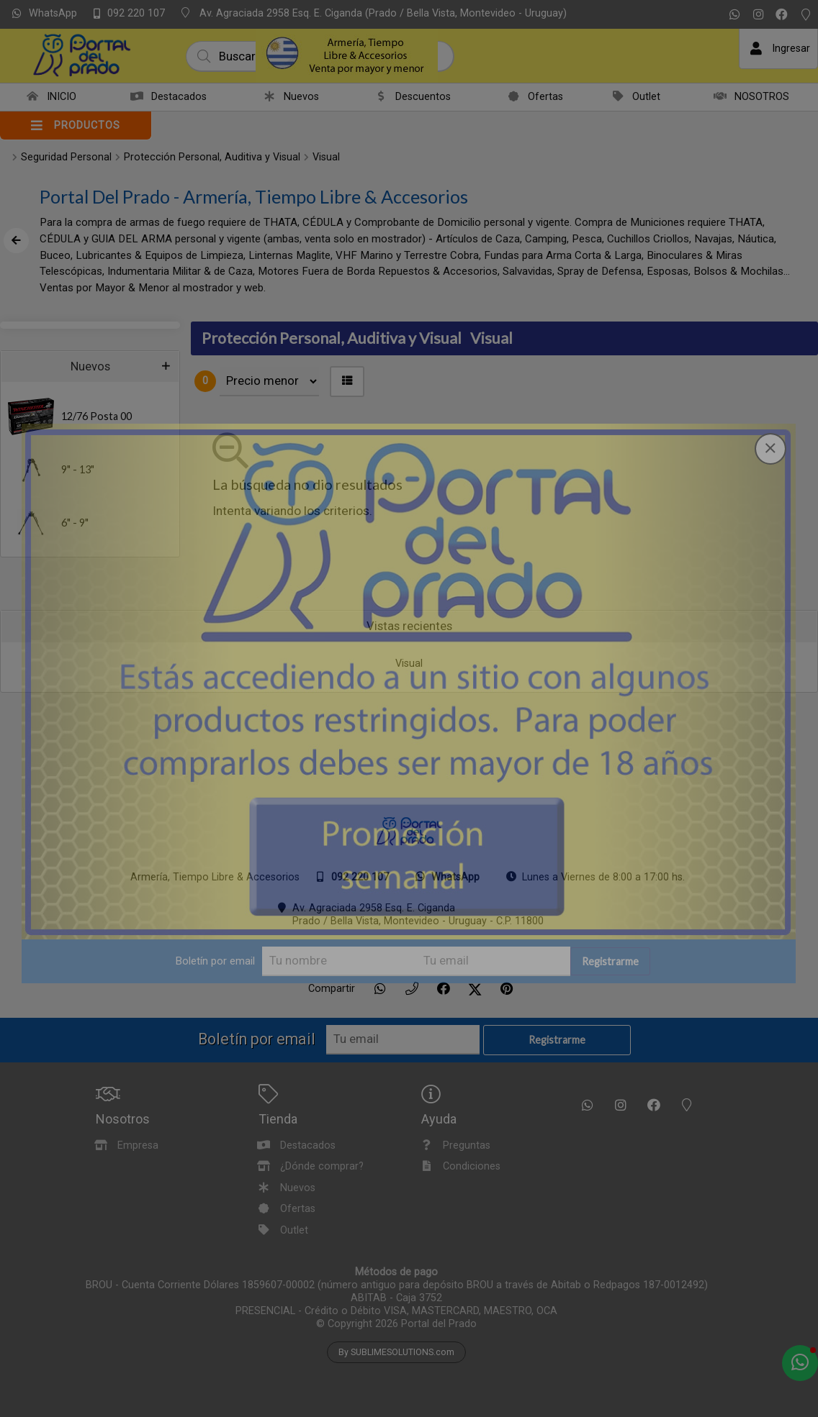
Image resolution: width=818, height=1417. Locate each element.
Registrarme (610, 961)
